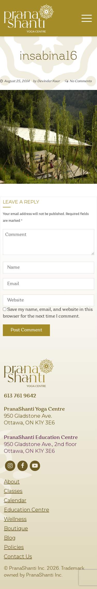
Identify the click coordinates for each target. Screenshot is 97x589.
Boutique (16, 528)
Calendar (15, 500)
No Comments (81, 81)
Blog (10, 538)
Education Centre (26, 510)
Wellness (15, 519)
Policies (14, 547)
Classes (13, 491)
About (12, 482)
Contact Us (18, 556)
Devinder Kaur (48, 81)
